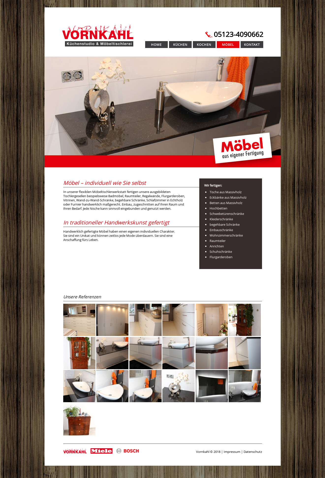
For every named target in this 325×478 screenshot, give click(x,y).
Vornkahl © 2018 (208, 451)
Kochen (204, 44)
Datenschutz (253, 451)
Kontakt (252, 44)
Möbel (228, 44)
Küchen (180, 44)
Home (156, 44)
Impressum (232, 451)
